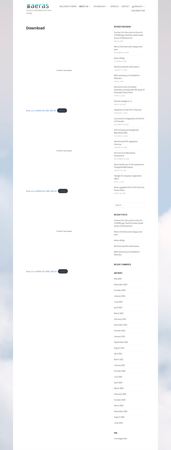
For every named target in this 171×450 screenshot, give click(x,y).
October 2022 (119, 330)
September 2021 (121, 342)
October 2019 (119, 400)
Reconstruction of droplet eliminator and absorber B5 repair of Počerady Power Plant (129, 90)
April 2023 (118, 307)
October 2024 (119, 290)
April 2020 (118, 382)
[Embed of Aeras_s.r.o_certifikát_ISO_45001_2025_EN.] (64, 231)
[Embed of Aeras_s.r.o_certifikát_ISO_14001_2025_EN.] (64, 150)
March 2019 (118, 405)
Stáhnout (62, 110)
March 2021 (118, 359)
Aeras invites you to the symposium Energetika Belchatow (129, 166)
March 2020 (118, 388)
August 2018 (119, 417)
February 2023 (120, 319)
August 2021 (119, 348)
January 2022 (119, 336)
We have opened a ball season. (127, 66)
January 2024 (119, 296)
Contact (125, 6)
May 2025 (118, 278)
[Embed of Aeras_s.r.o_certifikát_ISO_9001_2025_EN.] (64, 70)
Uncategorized (120, 438)
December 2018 (120, 411)
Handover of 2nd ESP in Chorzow (128, 109)
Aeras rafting (119, 58)
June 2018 (118, 423)
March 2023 (118, 313)
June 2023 (118, 302)
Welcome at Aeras (68, 6)
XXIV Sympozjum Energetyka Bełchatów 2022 (126, 131)
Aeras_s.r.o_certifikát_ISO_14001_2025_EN (41, 191)
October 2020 (119, 371)
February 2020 (120, 394)
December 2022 (120, 325)
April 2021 (118, 353)
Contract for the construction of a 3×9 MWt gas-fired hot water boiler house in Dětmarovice (128, 35)
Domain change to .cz (123, 101)
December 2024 (120, 284)
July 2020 (118, 376)
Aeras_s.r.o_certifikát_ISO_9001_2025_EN (41, 110)
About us (83, 6)
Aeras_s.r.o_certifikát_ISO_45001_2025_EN (41, 271)
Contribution (138, 10)
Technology (99, 6)
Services (114, 6)
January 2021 (119, 365)
